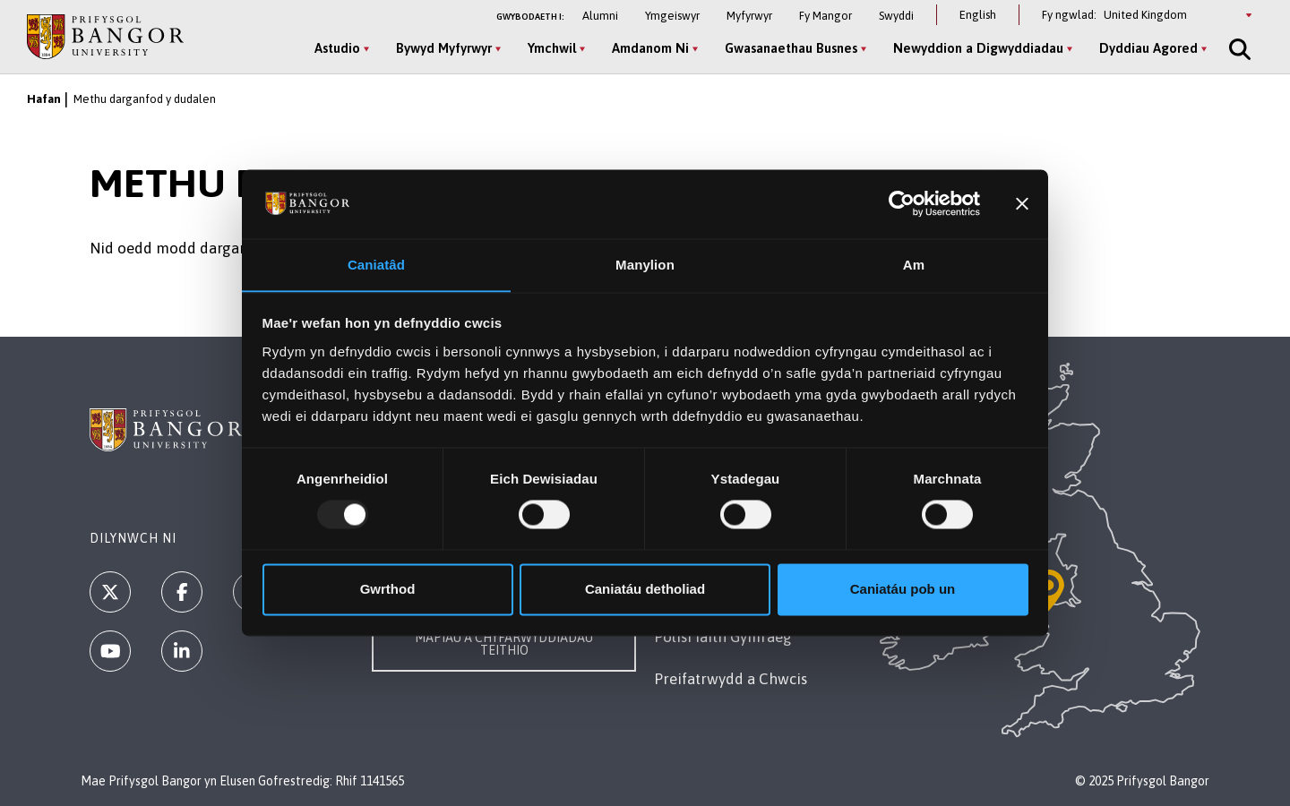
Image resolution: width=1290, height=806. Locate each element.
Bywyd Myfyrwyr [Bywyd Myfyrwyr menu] (444, 48)
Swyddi (896, 15)
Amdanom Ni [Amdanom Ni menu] (650, 48)
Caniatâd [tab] (376, 264)
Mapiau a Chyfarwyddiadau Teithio (504, 643)
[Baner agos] (1022, 203)
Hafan (44, 99)
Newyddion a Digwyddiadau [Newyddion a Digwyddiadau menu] (978, 48)
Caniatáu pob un (903, 589)
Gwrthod (388, 589)
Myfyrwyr (749, 15)
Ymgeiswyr (672, 15)
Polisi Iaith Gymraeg (723, 637)
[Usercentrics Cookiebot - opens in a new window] (901, 203)
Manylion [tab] (645, 264)
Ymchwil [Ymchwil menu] (552, 48)
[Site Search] (1238, 49)
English (977, 15)
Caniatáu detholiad (645, 589)
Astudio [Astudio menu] (337, 48)
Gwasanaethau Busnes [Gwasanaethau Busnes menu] (791, 48)
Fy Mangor (825, 15)
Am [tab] (913, 264)
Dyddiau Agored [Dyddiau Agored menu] (1148, 48)
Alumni (600, 15)
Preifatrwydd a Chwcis (730, 679)
